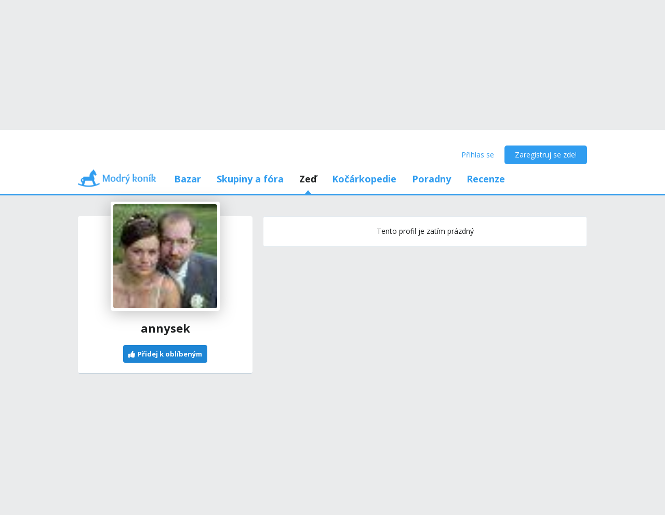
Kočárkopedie (364, 179)
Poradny (431, 179)
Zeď (307, 179)
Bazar (187, 179)
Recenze (486, 179)
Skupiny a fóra (250, 179)
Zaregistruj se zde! (546, 155)
